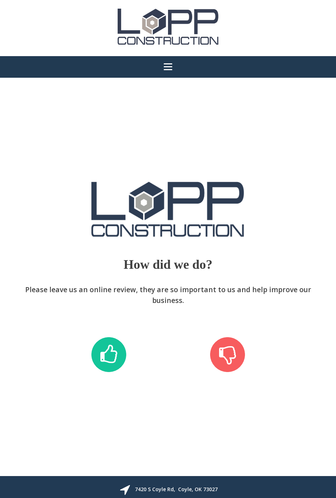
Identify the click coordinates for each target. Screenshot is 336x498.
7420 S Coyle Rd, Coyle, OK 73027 (176, 489)
